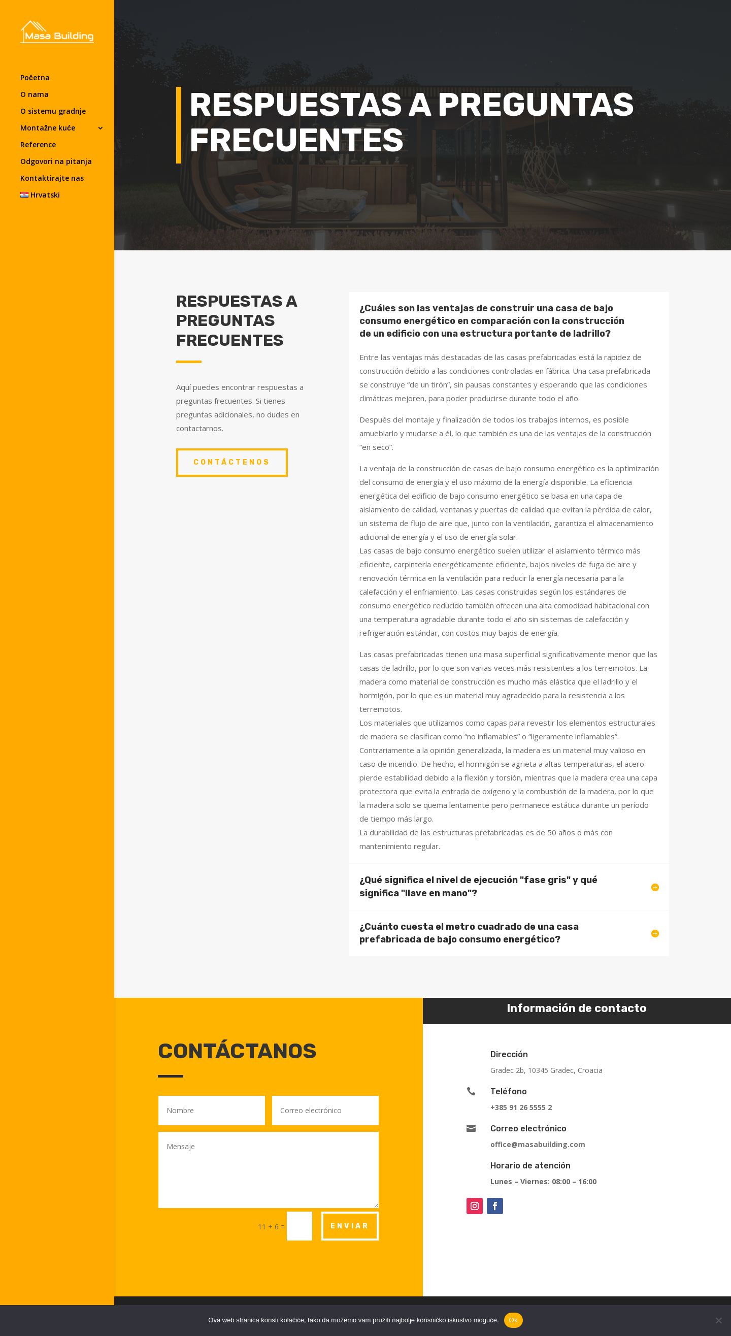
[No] (718, 1320)
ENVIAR (350, 1226)
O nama (34, 95)
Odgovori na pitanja (56, 162)
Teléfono (508, 1091)
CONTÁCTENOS (232, 462)
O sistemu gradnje (53, 112)
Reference (38, 145)
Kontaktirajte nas (52, 179)
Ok (513, 1320)
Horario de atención (530, 1165)
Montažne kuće (47, 128)
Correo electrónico (528, 1128)
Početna (35, 78)
